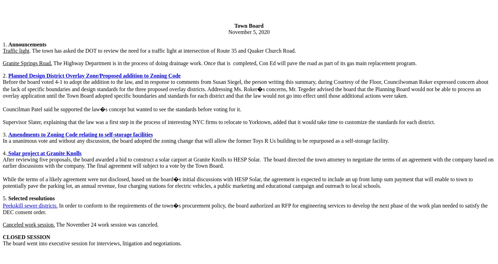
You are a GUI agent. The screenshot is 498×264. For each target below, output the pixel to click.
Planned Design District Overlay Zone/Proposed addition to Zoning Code (94, 76)
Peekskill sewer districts (29, 206)
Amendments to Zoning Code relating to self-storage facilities (80, 135)
